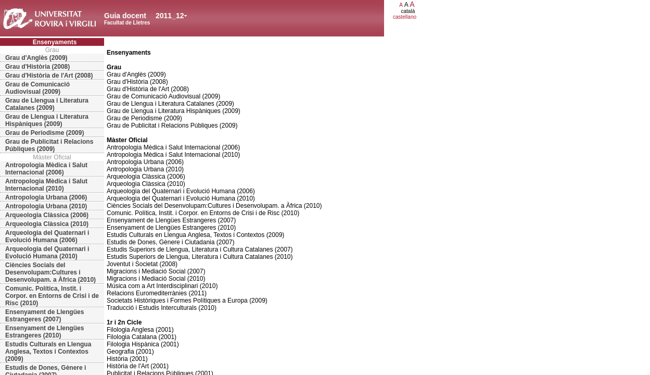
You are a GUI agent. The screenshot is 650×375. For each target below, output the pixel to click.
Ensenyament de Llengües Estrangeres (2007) (44, 315)
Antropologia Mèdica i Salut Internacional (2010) (46, 185)
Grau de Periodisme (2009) (44, 132)
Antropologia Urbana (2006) (46, 197)
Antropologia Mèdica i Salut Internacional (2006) (46, 168)
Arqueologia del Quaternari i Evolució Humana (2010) (47, 252)
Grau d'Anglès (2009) (36, 57)
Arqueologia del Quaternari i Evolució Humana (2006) (47, 236)
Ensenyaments (55, 42)
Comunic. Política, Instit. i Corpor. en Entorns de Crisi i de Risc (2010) (52, 296)
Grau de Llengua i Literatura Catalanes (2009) (46, 104)
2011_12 (170, 15)
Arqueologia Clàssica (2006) (46, 215)
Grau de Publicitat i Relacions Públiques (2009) (49, 145)
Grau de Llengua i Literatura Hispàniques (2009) (46, 120)
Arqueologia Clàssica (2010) (46, 224)
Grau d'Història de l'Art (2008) (49, 75)
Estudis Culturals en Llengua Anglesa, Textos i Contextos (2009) (48, 351)
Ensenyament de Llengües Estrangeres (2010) (44, 331)
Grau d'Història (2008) (37, 66)
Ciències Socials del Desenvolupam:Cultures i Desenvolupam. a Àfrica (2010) (50, 272)
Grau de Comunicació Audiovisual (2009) (37, 88)
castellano (404, 17)
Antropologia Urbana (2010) (46, 206)
